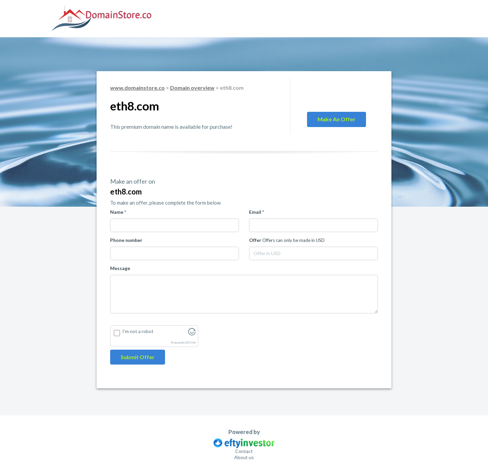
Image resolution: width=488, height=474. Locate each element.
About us (244, 457)
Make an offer (336, 119)
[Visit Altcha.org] (192, 333)
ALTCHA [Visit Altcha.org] (190, 342)
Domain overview (192, 87)
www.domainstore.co (137, 87)
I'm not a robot (138, 331)
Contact (244, 451)
